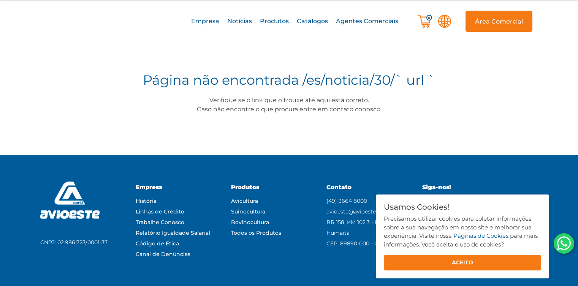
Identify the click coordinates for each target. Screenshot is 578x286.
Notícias (239, 21)
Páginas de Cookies (480, 235)
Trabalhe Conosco (160, 222)
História (146, 201)
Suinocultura (248, 211)
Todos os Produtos (256, 232)
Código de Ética (157, 243)
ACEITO (462, 262)
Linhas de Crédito (160, 211)
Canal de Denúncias (163, 254)
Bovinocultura (250, 222)
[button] (205, 21)
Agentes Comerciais (367, 21)
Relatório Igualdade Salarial (173, 232)
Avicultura (244, 201)
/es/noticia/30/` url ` (368, 80)
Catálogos (312, 21)
